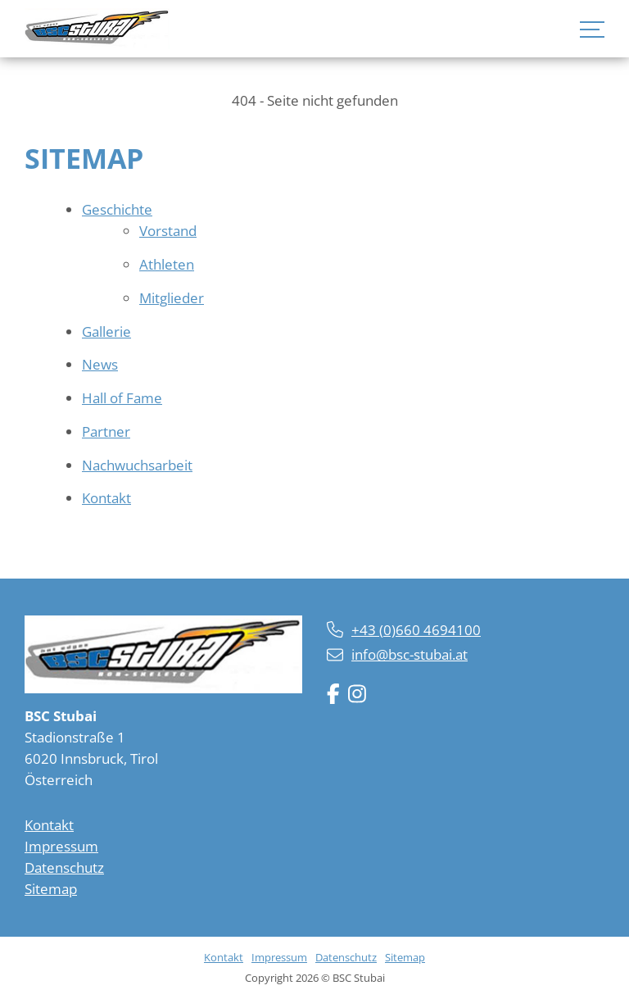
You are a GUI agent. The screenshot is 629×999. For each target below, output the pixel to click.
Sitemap (51, 888)
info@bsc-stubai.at (409, 654)
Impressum (61, 846)
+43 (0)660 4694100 (416, 629)
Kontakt (49, 824)
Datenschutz (64, 867)
